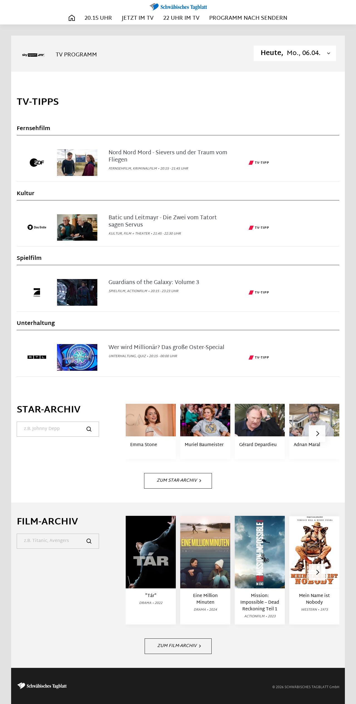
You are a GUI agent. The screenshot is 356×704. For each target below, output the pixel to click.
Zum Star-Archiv (179, 481)
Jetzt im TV (138, 18)
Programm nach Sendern (248, 18)
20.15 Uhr (98, 18)
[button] (317, 433)
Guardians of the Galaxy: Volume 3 (153, 282)
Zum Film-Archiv (179, 646)
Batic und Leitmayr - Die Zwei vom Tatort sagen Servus (162, 221)
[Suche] (58, 429)
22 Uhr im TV (181, 18)
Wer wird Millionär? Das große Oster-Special (166, 347)
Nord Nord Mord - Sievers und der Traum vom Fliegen (167, 156)
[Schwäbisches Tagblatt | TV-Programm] (178, 7)
